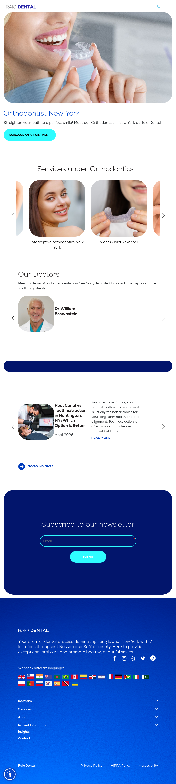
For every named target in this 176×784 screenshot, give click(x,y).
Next (163, 215)
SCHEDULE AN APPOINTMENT (29, 135)
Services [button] (25, 709)
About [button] (23, 717)
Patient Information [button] (32, 725)
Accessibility (148, 765)
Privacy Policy (91, 765)
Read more (100, 438)
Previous (13, 215)
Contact (24, 738)
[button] (10, 774)
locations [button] (25, 701)
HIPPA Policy (121, 765)
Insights (24, 732)
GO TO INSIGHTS (36, 466)
